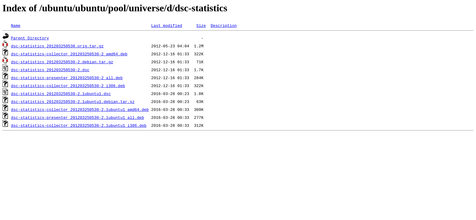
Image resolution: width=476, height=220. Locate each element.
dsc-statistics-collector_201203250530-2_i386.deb (68, 85)
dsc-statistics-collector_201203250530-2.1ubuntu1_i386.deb (79, 125)
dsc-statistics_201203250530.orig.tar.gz (57, 46)
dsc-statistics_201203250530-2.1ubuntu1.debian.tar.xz (73, 101)
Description (224, 25)
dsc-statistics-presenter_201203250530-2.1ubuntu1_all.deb (77, 117)
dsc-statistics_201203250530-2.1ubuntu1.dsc (61, 93)
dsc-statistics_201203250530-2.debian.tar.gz (62, 61)
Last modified (166, 25)
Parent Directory (30, 38)
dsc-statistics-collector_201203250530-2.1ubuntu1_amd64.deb (80, 109)
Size (201, 25)
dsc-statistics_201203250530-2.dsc (50, 69)
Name (15, 25)
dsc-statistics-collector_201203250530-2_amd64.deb (69, 54)
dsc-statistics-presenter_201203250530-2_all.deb (67, 77)
